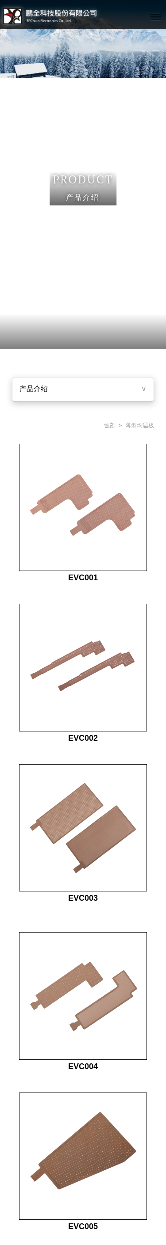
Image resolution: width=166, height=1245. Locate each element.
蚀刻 (109, 425)
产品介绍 (33, 388)
